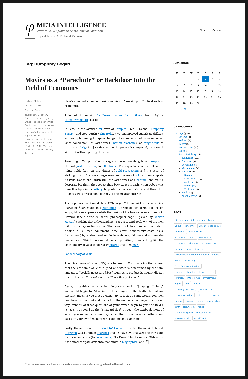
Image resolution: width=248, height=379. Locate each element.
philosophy (201, 295)
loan (187, 283)
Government (188, 164)
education (193, 243)
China (178, 225)
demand (179, 231)
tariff (177, 306)
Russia (189, 301)
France (178, 260)
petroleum (34, 135)
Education (187, 161)
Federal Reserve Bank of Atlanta (192, 254)
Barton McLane (33, 118)
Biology (188, 175)
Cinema (29, 110)
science (200, 301)
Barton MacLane (124, 143)
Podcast (183, 140)
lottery (97, 189)
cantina (142, 180)
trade (201, 306)
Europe (179, 249)
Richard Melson (33, 101)
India (211, 272)
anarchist (103, 332)
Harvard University (185, 272)
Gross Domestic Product (187, 266)
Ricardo (114, 244)
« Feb (183, 109)
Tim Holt (105, 133)
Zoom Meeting (189, 196)
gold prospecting (127, 170)
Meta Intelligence (71, 25)
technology (189, 306)
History (202, 272)
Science (186, 171)
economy (180, 243)
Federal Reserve (194, 249)
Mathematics (188, 168)
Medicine (189, 182)
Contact (217, 30)
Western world (182, 318)
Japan (178, 283)
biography (47, 118)
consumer (189, 225)
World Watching (187, 154)
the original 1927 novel (108, 328)
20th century (198, 220)
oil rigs (82, 147)
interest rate (193, 277)
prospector (156, 161)
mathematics (206, 289)
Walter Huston (86, 166)
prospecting (31, 139)
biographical (130, 342)
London (197, 283)
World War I (200, 318)
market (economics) (185, 289)
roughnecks (151, 143)
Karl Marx (38, 128)
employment (209, 243)
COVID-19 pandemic (210, 225)
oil (100, 129)
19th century (181, 220)
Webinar (186, 192)
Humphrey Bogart (76, 119)
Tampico (120, 129)
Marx (135, 244)
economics (109, 207)
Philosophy (190, 185)
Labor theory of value (78, 254)
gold (138, 175)
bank (211, 220)
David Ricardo (32, 121)
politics (178, 301)
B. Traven (71, 332)
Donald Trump (195, 231)
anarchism (30, 114)
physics (215, 295)
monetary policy (183, 295)
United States (203, 312)
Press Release (186, 147)
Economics (187, 157)
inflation (179, 277)
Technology (190, 189)
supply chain (214, 301)
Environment (191, 178)
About (203, 30)
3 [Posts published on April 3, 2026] (205, 79)
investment (209, 277)
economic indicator (185, 237)
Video (182, 150)
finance (216, 254)
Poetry (182, 144)
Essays (38, 110)
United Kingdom (184, 312)
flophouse (110, 166)
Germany (190, 260)
